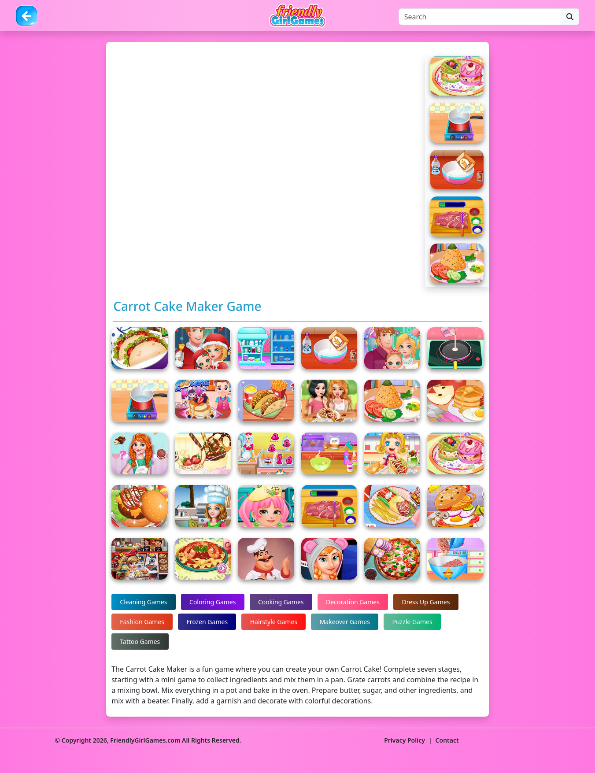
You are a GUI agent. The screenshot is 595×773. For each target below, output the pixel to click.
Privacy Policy (404, 740)
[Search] (480, 16)
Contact (447, 740)
